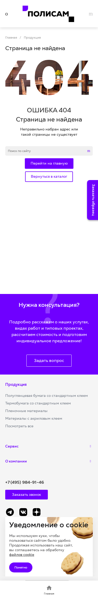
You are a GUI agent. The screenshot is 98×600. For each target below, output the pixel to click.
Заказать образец (93, 200)
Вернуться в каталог (49, 176)
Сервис (12, 446)
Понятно (20, 567)
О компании (16, 461)
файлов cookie (21, 554)
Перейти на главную (49, 163)
